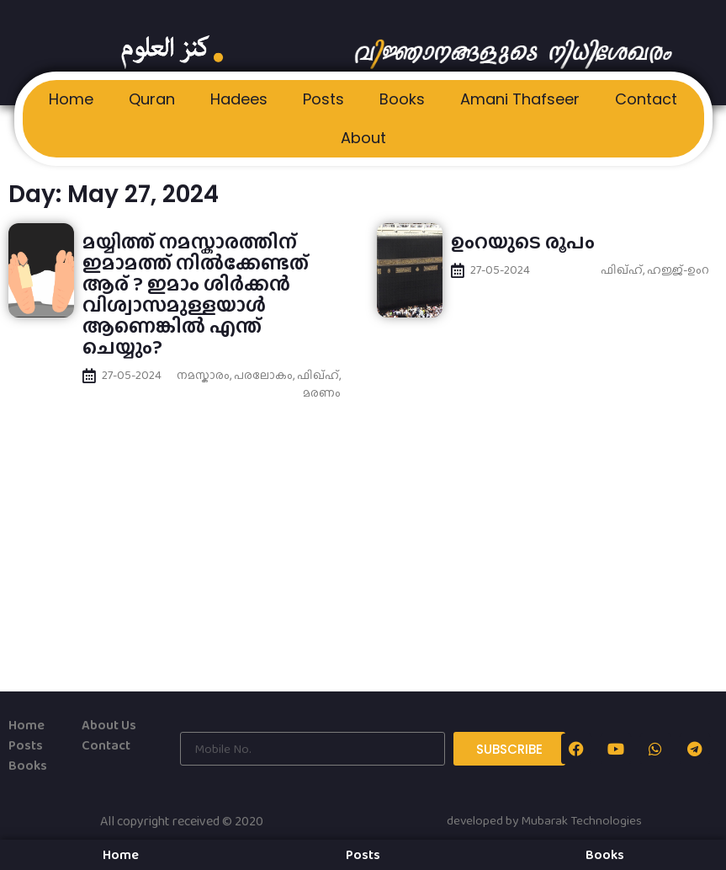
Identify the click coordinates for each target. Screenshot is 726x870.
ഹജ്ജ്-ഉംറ (678, 269)
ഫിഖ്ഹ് (318, 374)
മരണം (322, 392)
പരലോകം (263, 374)
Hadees (239, 98)
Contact (646, 98)
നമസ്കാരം (203, 374)
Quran (152, 98)
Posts (323, 98)
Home (71, 98)
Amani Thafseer (520, 98)
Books (402, 98)
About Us (109, 724)
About (363, 137)
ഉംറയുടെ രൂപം (523, 241)
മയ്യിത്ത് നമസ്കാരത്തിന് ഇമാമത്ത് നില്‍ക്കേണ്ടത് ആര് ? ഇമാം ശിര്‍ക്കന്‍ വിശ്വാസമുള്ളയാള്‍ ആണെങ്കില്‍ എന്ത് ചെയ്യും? (195, 294)
